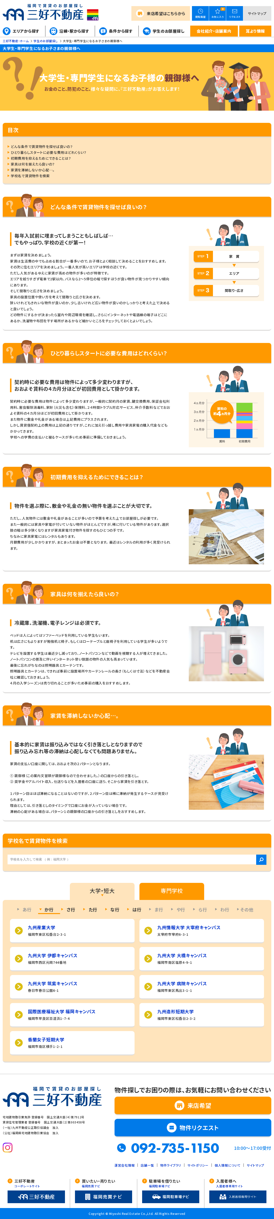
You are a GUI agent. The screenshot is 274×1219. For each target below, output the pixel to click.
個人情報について (228, 1165)
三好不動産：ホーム (16, 41)
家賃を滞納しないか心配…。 (33, 169)
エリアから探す (26, 31)
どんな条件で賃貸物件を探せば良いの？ (42, 146)
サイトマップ (257, 13)
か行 (48, 909)
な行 (114, 909)
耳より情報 (255, 31)
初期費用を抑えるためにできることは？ (41, 158)
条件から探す (120, 31)
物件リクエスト (199, 1127)
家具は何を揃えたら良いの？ (33, 164)
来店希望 (166, 13)
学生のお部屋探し (169, 31)
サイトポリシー (198, 1165)
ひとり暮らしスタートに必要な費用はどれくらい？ (48, 152)
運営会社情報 (125, 1165)
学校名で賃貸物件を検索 (30, 175)
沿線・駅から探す (74, 31)
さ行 (71, 909)
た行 (93, 909)
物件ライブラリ (170, 1165)
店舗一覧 (147, 1165)
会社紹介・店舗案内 (214, 31)
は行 (136, 909)
